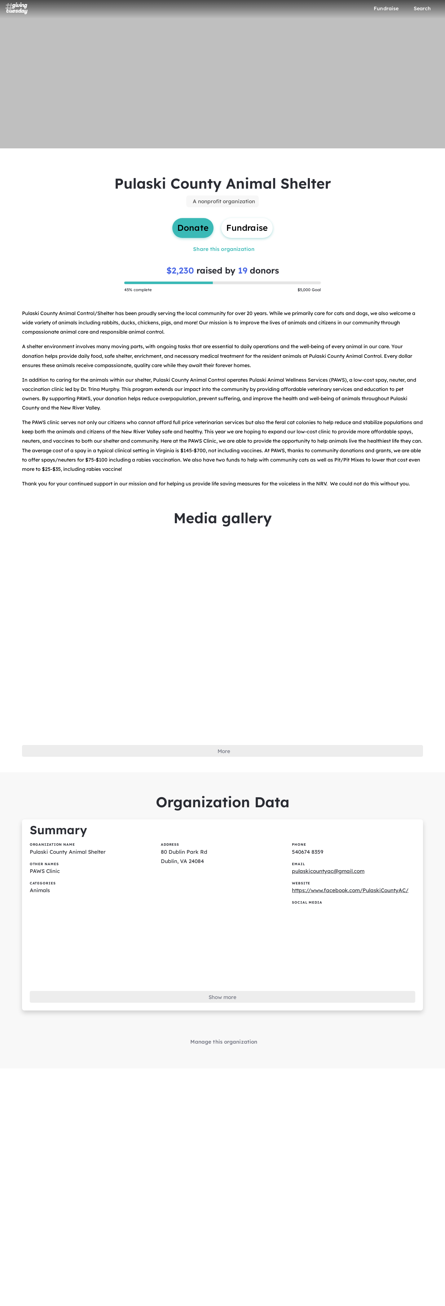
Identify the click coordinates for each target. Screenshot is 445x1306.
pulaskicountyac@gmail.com (331, 905)
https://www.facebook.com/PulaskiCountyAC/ (355, 925)
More (224, 777)
